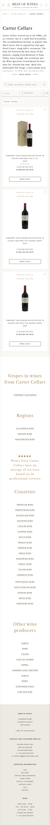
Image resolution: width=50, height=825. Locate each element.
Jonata (25, 676)
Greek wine (25, 553)
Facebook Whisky (25, 722)
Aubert (25, 643)
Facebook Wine (25, 719)
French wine (25, 542)
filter (6, 93)
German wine (25, 548)
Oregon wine (25, 434)
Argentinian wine (25, 510)
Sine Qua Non (25, 692)
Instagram (25, 725)
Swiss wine (25, 598)
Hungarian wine (25, 559)
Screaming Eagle (25, 686)
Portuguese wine (25, 582)
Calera (25, 654)
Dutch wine (25, 537)
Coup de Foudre (25, 659)
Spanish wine (25, 593)
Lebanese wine (25, 575)
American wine (25, 504)
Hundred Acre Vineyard (25, 670)
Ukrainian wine (25, 603)
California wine (25, 428)
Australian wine (25, 515)
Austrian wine (25, 521)
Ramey (25, 681)
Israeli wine (25, 564)
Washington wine (25, 439)
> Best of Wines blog (25, 731)
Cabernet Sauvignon (25, 395)
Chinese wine (25, 531)
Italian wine (25, 569)
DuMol (25, 665)
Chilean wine (25, 526)
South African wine (25, 587)
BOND (25, 648)
